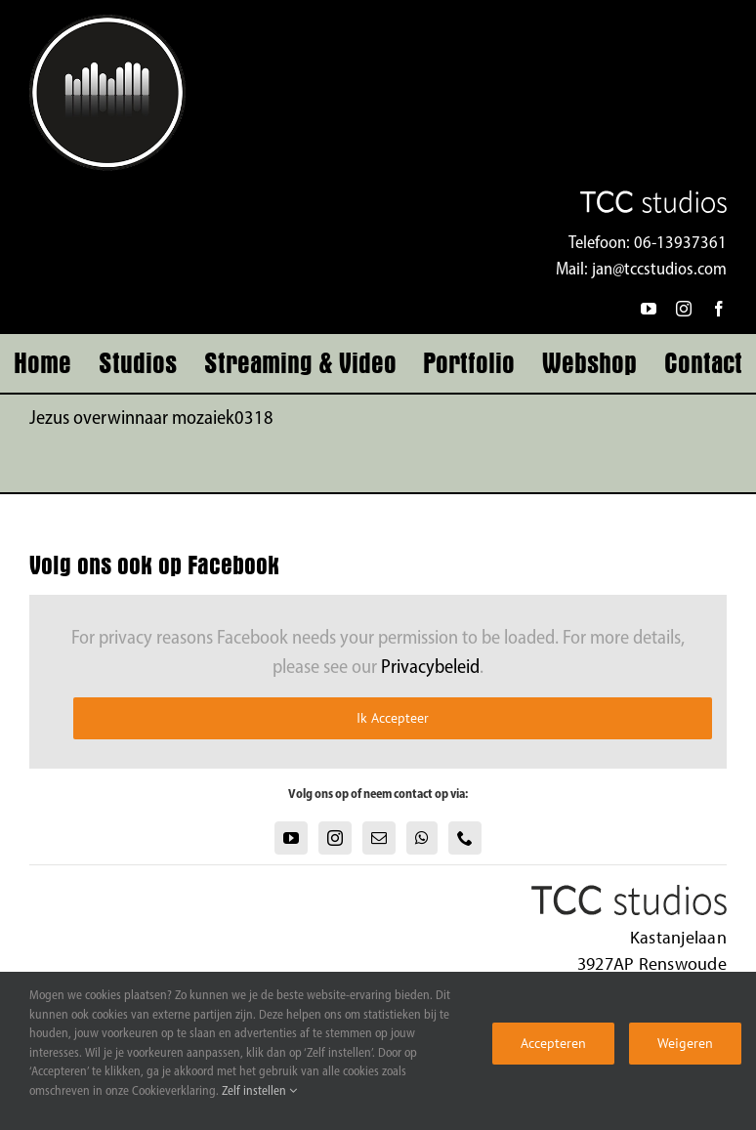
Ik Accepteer (393, 718)
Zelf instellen (259, 1091)
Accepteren (553, 1043)
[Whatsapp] (422, 838)
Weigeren (685, 1043)
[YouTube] (291, 838)
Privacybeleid (430, 668)
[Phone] (465, 838)
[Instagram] (335, 838)
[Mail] (379, 838)
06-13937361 (680, 243)
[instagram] (684, 308)
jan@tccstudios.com (659, 270)
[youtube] (648, 308)
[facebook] (719, 308)
